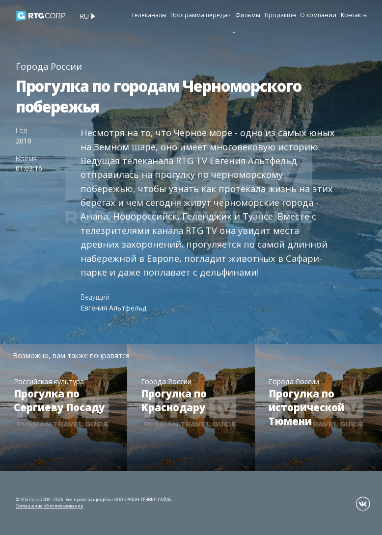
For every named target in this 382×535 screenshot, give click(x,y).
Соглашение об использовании (49, 506)
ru (84, 16)
